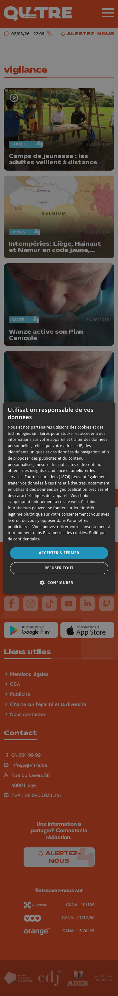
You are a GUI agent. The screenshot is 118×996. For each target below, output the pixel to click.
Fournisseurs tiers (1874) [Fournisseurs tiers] (47, 477)
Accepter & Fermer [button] (59, 552)
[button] (59, 583)
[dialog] (59, 498)
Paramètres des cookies (65, 533)
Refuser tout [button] (59, 568)
